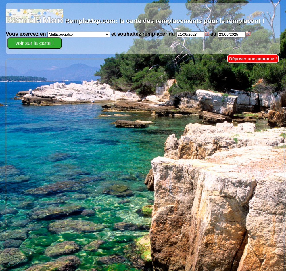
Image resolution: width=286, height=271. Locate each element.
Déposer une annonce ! (253, 58)
